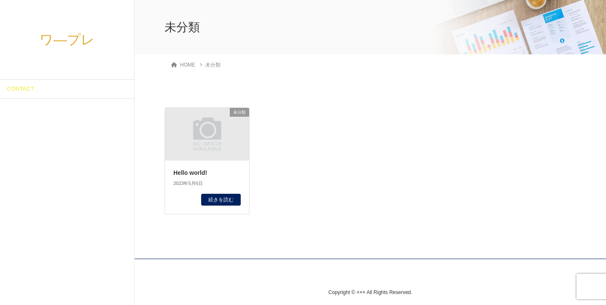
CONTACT (20, 89)
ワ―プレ (67, 39)
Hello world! (190, 172)
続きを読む (221, 200)
